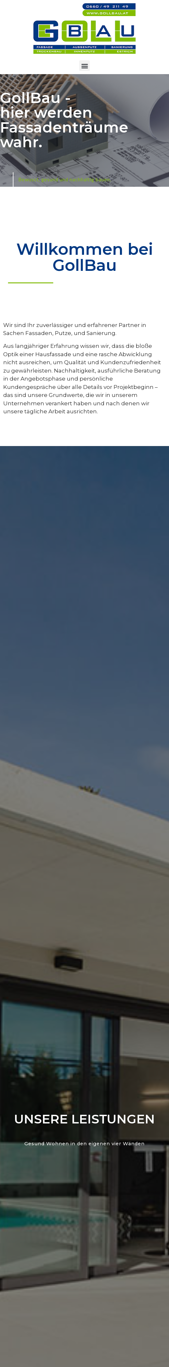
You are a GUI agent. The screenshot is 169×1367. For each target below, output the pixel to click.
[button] (84, 65)
